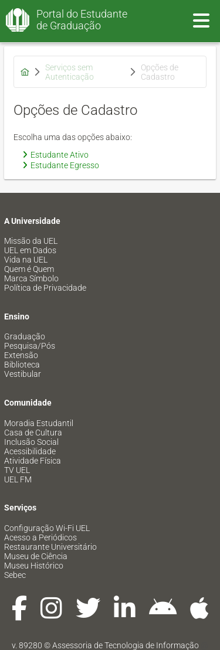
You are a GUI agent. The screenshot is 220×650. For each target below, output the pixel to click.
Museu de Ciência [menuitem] (35, 556)
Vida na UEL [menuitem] (26, 259)
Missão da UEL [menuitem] (30, 241)
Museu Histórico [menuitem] (33, 565)
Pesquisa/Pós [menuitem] (29, 345)
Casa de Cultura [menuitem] (33, 432)
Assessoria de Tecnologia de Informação (125, 645)
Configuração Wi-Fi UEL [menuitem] (47, 528)
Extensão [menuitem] (21, 355)
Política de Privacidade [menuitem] (45, 287)
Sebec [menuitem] (15, 575)
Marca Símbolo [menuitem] (31, 278)
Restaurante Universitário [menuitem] (50, 547)
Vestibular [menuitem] (22, 374)
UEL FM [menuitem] (18, 479)
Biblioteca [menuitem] (22, 364)
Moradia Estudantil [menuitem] (38, 423)
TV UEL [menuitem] (17, 470)
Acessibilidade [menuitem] (30, 451)
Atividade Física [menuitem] (32, 460)
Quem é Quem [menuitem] (29, 269)
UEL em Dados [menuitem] (30, 250)
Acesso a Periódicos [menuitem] (40, 537)
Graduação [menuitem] (24, 336)
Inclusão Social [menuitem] (31, 442)
